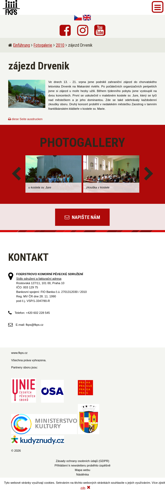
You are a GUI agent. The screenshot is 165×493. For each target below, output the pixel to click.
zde (83, 487)
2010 (60, 45)
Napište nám (82, 217)
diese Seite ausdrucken (25, 119)
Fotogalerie (43, 45)
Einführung (21, 45)
